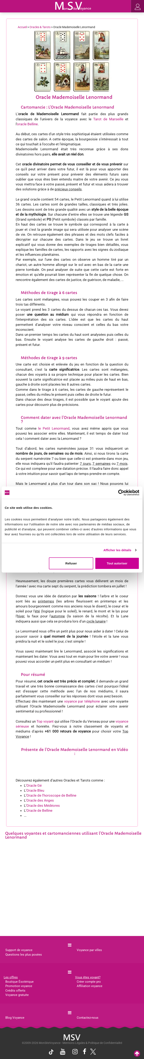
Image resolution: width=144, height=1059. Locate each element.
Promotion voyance (18, 986)
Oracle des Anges (40, 800)
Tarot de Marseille (108, 119)
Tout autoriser (117, 563)
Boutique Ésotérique (19, 982)
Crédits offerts (15, 990)
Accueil (22, 27)
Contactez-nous (87, 1018)
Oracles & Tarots (40, 27)
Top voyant (45, 721)
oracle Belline (27, 124)
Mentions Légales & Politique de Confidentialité (92, 1043)
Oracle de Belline (39, 810)
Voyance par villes (89, 950)
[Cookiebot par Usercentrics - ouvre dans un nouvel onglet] (121, 493)
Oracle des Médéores (43, 805)
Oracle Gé (34, 785)
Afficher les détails (117, 550)
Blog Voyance (14, 1018)
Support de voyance (18, 950)
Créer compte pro (89, 982)
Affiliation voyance (89, 986)
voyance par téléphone (82, 701)
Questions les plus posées (23, 954)
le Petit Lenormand (54, 428)
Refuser (71, 563)
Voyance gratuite (17, 995)
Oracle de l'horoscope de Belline (51, 795)
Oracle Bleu (35, 790)
